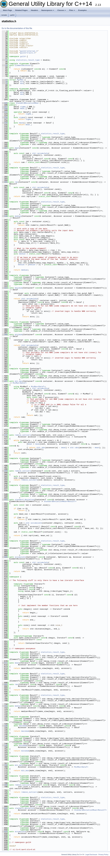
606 (4, 557)
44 (4, 60)
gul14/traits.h (27, 53)
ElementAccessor (23, 65)
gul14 (12, 15)
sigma (22, 117)
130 (4, 123)
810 (4, 808)
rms (16, 182)
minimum (18, 334)
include (4, 15)
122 (4, 112)
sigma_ (23, 106)
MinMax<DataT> (20, 383)
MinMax (20, 80)
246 (4, 216)
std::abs (40, 447)
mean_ (23, 108)
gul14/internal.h (29, 51)
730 (4, 725)
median (18, 216)
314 (4, 288)
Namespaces (47, 10)
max (21, 83)
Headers (34, 10)
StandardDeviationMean (27, 103)
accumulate (20, 557)
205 (4, 182)
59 (4, 65)
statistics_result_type (28, 60)
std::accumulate (40, 153)
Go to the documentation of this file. (17, 28)
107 (4, 106)
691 (4, 684)
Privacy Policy (103, 854)
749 (4, 745)
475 (4, 435)
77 (4, 80)
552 (4, 499)
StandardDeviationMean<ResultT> (60, 501)
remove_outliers (23, 435)
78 (4, 81)
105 (4, 103)
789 (4, 785)
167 (4, 148)
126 (4, 117)
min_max (18, 381)
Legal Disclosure (91, 854)
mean (21, 123)
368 (4, 334)
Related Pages (21, 10)
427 (4, 381)
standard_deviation (24, 499)
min (21, 81)
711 (4, 706)
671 (4, 663)
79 (4, 83)
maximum (18, 288)
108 (4, 108)
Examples (82, 10)
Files (72, 10)
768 (4, 765)
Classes (61, 10)
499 (4, 471)
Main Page (7, 10)
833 (4, 831)
